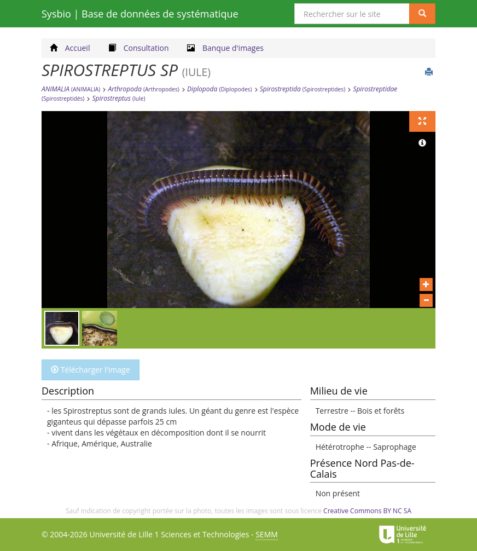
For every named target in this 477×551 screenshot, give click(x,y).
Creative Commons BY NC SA (367, 510)
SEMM (266, 534)
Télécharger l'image (90, 369)
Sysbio (140, 13)
